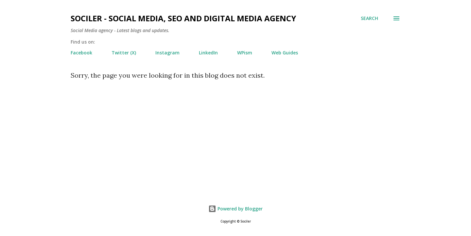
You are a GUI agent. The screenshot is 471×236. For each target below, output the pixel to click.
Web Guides (284, 52)
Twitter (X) (124, 52)
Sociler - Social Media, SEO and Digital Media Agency (183, 18)
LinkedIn (208, 52)
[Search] (369, 18)
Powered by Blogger (235, 209)
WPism (244, 52)
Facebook (81, 52)
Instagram (167, 52)
